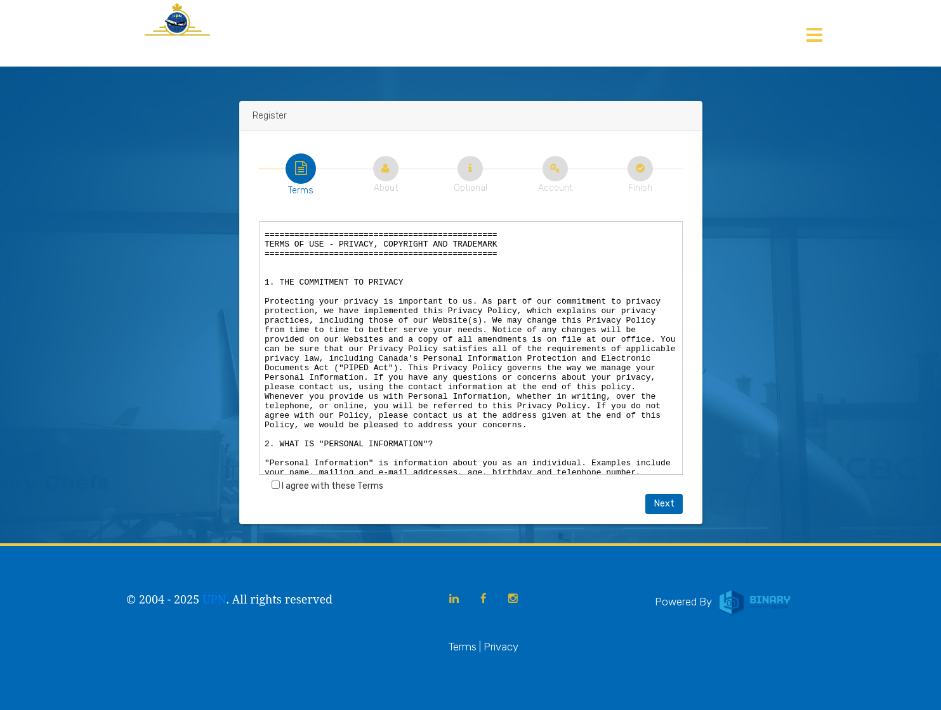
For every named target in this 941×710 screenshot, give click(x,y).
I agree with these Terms (327, 486)
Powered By (724, 601)
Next (664, 503)
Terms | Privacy (483, 646)
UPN (214, 599)
